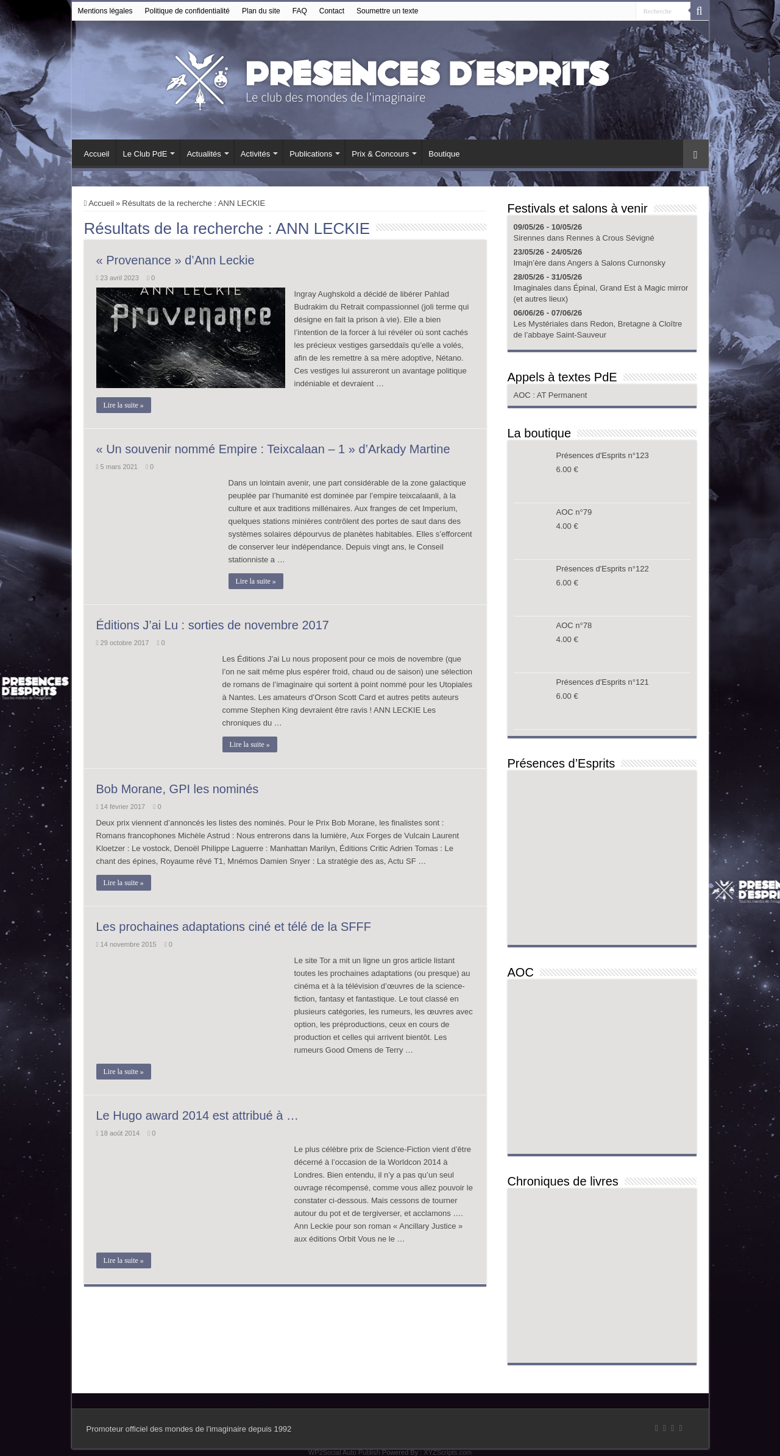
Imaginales (533, 287)
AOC (523, 395)
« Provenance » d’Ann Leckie (175, 260)
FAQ (299, 11)
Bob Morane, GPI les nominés (177, 789)
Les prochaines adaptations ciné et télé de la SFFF (233, 926)
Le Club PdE (144, 153)
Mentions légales (105, 11)
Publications (310, 153)
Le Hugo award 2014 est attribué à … (197, 1115)
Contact (331, 11)
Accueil (97, 153)
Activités (255, 153)
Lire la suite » (124, 405)
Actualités (203, 153)
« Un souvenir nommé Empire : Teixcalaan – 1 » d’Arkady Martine (273, 449)
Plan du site (261, 11)
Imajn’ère (530, 262)
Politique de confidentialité (187, 11)
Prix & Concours (380, 153)
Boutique (443, 153)
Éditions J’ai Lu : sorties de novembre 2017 (212, 625)
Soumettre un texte (387, 11)
